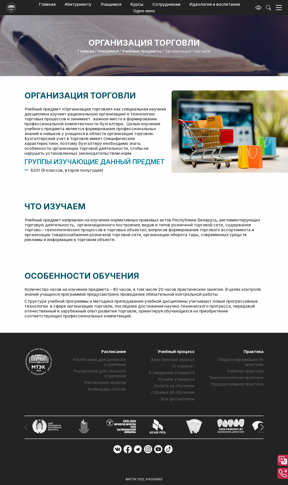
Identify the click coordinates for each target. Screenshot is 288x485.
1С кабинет (183, 366)
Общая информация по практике (240, 362)
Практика (253, 351)
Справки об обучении (173, 392)
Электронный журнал (172, 359)
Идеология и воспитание (214, 4)
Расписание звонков (105, 382)
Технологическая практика (236, 377)
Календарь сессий (107, 389)
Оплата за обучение (174, 385)
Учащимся (110, 4)
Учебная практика (245, 371)
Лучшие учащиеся (176, 379)
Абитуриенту (78, 4)
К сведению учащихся (172, 372)
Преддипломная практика (236, 384)
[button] (260, 427)
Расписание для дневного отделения (99, 362)
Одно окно (144, 10)
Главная (47, 4)
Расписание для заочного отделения (100, 373)
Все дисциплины (178, 398)
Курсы (136, 4)
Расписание (113, 351)
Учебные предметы (141, 51)
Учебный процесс (176, 351)
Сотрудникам (166, 4)
